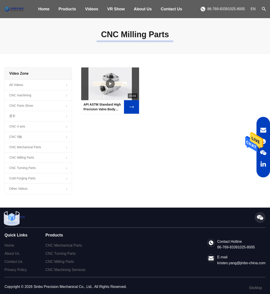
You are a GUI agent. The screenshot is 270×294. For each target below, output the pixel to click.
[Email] (263, 130)
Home (44, 9)
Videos (91, 9)
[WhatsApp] (263, 141)
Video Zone (19, 73)
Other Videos (18, 188)
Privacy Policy (15, 270)
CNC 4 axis (17, 126)
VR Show (116, 9)
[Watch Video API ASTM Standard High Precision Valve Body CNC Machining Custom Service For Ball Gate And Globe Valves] (131, 107)
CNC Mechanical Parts (25, 147)
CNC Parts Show (21, 105)
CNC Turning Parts (22, 168)
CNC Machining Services (65, 270)
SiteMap (255, 288)
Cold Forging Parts (22, 178)
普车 (12, 116)
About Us (143, 9)
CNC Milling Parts (21, 157)
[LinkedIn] (263, 164)
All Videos (16, 85)
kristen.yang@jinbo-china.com (241, 263)
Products (67, 9)
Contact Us (171, 9)
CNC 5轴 (15, 137)
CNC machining (20, 95)
